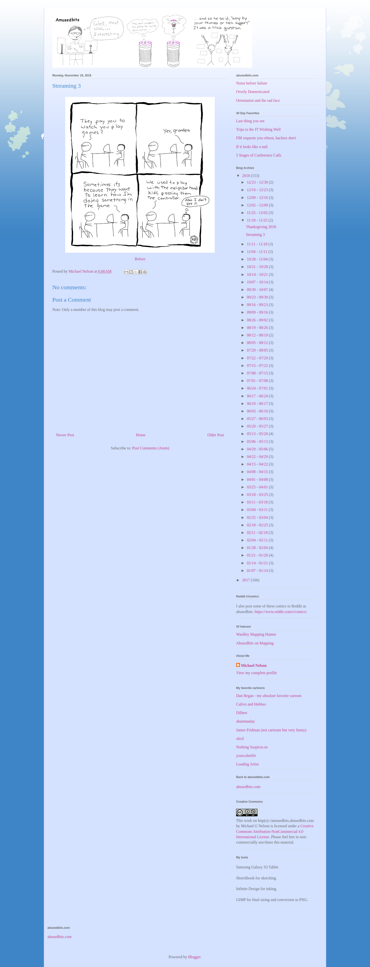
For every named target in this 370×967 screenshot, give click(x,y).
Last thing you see (250, 121)
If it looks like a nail (252, 147)
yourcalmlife (246, 755)
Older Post (215, 435)
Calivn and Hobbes (251, 704)
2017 (246, 580)
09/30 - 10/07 (258, 290)
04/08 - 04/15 (258, 472)
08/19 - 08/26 (258, 327)
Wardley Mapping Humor (256, 634)
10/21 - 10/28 (258, 267)
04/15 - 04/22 (258, 464)
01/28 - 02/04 (258, 548)
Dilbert (241, 713)
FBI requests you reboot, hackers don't (266, 138)
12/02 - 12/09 (258, 205)
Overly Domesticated (252, 92)
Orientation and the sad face (258, 100)
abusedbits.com (248, 787)
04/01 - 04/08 (258, 479)
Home (141, 435)
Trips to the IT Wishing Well (258, 129)
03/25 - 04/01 (258, 487)
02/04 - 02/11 (258, 540)
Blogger (194, 957)
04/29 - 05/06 (258, 449)
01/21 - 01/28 (258, 555)
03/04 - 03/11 (258, 510)
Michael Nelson (254, 665)
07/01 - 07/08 (258, 381)
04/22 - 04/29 (258, 457)
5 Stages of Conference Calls (258, 155)
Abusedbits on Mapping (255, 643)
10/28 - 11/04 (258, 259)
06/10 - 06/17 (258, 403)
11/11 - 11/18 (257, 244)
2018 (246, 176)
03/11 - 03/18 (258, 502)
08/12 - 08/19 (258, 335)
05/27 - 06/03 (258, 419)
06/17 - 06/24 (258, 396)
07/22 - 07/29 (258, 358)
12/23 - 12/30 (258, 182)
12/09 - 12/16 (258, 197)
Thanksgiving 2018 (261, 227)
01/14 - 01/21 (258, 563)
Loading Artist (247, 764)
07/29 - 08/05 (258, 350)
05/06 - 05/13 (258, 441)
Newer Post (65, 435)
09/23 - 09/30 (258, 297)
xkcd (240, 738)
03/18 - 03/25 (258, 495)
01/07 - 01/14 (258, 570)
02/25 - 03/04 (258, 517)
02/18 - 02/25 (258, 525)
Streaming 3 (255, 234)
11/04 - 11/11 (257, 252)
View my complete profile (256, 673)
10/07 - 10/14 (258, 282)
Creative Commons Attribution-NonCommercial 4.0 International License (275, 831)
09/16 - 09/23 (258, 305)
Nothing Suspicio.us (252, 747)
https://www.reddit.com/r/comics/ (281, 612)
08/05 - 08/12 (258, 343)
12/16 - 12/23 (258, 190)
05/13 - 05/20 (258, 434)
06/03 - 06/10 (258, 411)
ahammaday (245, 721)
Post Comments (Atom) (150, 448)
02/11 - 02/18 (258, 532)
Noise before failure (251, 83)
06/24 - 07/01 (258, 388)
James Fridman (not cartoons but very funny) (271, 730)
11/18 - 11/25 (257, 220)
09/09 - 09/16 (258, 312)
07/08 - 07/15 (258, 373)
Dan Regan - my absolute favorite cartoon (268, 696)
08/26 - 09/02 (258, 320)
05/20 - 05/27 (258, 426)
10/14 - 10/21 (258, 274)
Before (140, 259)
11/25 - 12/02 (258, 213)
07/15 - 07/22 (258, 365)
